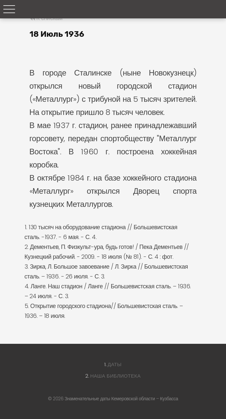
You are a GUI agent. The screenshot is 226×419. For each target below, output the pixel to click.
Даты (115, 364)
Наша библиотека (115, 375)
